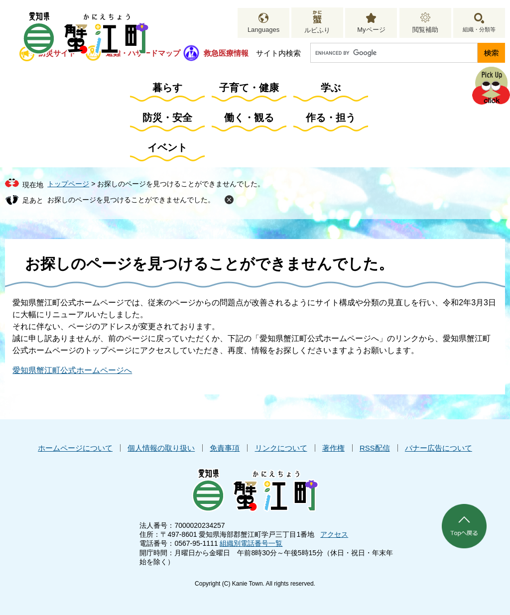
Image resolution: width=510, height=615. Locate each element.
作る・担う (331, 117)
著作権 (333, 448)
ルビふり (317, 30)
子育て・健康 (249, 87)
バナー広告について (438, 448)
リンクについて (281, 448)
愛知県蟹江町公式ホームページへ (72, 370)
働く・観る (249, 117)
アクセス (334, 534)
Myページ (371, 29)
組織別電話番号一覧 (251, 543)
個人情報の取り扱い (161, 448)
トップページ (68, 184)
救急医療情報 (226, 53)
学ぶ (331, 87)
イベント (167, 147)
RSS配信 (375, 448)
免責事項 (225, 448)
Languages (263, 29)
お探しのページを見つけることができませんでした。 (131, 200)
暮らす (167, 87)
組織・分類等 (479, 29)
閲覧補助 (425, 29)
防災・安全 (167, 117)
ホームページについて (75, 448)
